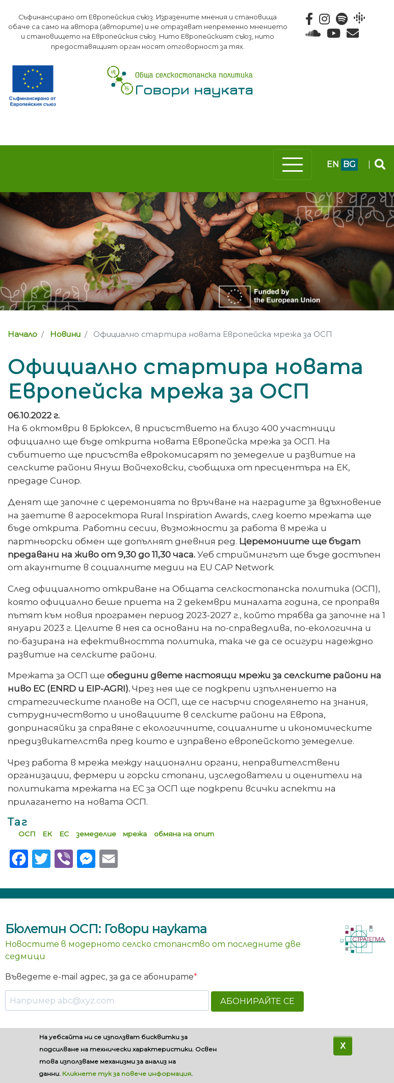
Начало (22, 334)
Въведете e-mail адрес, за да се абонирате (99, 977)
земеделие (96, 834)
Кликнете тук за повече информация (126, 1073)
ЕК (47, 834)
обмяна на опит (184, 834)
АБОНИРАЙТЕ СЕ (257, 1001)
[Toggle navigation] (292, 164)
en (333, 164)
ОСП (27, 834)
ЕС (64, 834)
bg (349, 164)
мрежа (135, 834)
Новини (65, 334)
